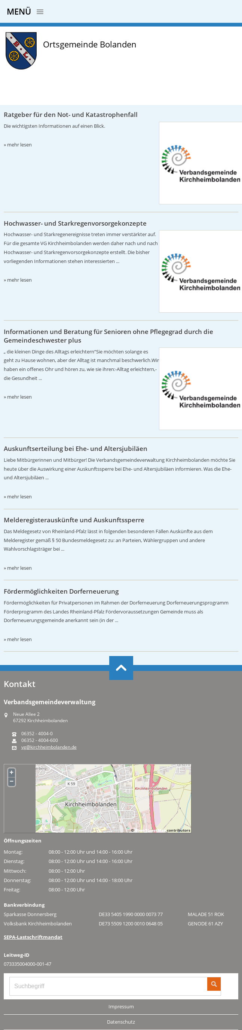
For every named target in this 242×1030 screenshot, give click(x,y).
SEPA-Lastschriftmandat (33, 937)
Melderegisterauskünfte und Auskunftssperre (74, 520)
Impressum (121, 1006)
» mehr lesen (18, 144)
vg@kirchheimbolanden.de (49, 747)
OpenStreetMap (150, 830)
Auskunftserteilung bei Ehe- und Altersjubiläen (75, 448)
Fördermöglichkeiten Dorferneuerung (61, 591)
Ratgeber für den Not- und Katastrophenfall (71, 114)
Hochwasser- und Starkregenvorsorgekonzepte (75, 223)
